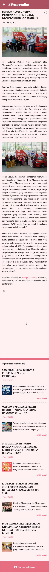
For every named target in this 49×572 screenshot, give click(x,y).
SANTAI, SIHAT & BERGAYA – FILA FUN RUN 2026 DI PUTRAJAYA (19, 373)
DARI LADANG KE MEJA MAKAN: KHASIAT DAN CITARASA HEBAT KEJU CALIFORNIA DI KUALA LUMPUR (21, 528)
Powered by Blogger (24, 567)
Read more (42, 398)
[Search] (45, 5)
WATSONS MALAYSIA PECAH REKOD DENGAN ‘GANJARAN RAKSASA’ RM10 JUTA (19, 410)
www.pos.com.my (29, 277)
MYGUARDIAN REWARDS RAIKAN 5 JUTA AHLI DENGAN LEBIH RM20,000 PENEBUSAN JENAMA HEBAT (20, 448)
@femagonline (19, 4)
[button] (45, 13)
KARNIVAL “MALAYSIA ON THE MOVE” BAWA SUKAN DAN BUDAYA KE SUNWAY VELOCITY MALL (20, 488)
